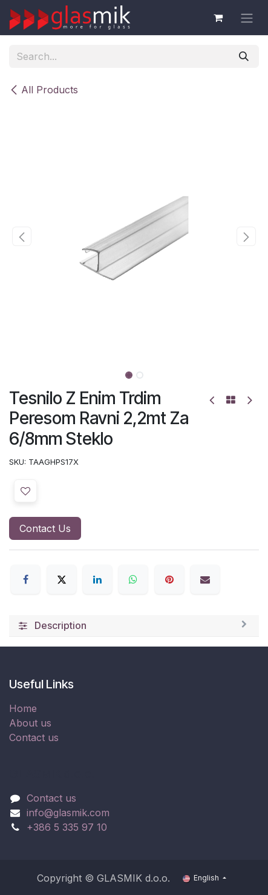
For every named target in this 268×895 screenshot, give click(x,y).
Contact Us (45, 528)
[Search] (244, 56)
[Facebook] (25, 579)
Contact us (34, 737)
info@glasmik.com (68, 813)
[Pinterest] (169, 579)
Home (23, 708)
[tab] (134, 626)
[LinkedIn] (97, 579)
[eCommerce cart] (218, 17)
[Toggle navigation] (247, 17)
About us (30, 723)
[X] (61, 579)
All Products (43, 90)
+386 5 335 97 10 (67, 827)
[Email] (205, 579)
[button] (21, 236)
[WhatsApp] (133, 579)
